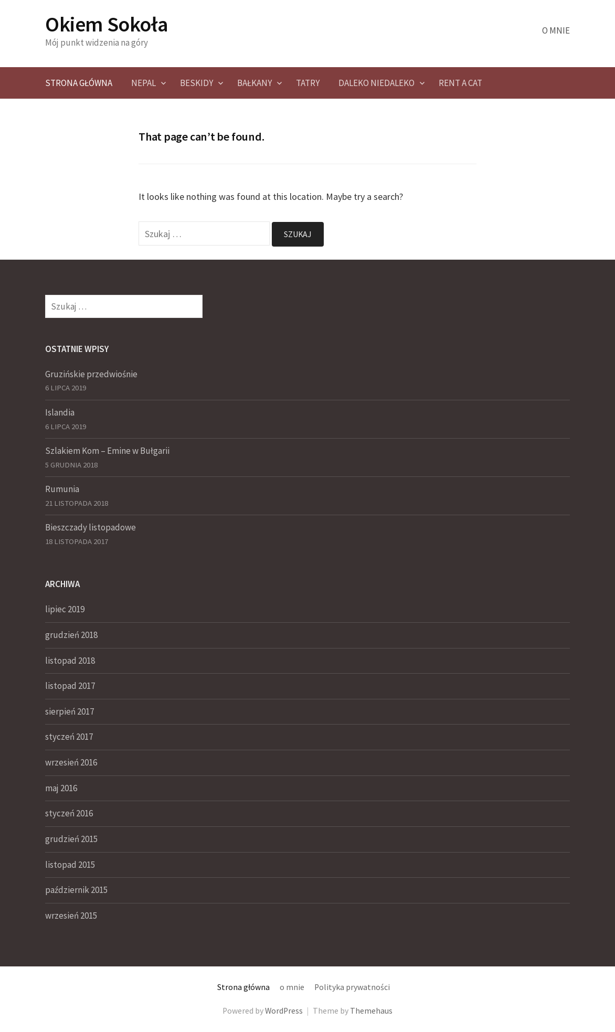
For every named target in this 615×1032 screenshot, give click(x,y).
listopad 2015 (70, 864)
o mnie (556, 30)
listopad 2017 (70, 685)
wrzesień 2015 (71, 915)
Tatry (308, 83)
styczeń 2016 (69, 813)
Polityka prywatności (352, 987)
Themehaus (371, 1011)
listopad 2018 (70, 660)
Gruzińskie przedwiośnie (91, 374)
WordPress (284, 1011)
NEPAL (143, 83)
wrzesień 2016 (71, 762)
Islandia (60, 412)
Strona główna (78, 83)
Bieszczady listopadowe (90, 527)
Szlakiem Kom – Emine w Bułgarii (107, 450)
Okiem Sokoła (106, 24)
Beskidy (196, 83)
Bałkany (254, 83)
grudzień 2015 (71, 839)
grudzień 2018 (71, 635)
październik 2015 (76, 890)
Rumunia (62, 489)
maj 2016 (61, 788)
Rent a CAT (460, 83)
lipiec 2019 (64, 609)
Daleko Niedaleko (376, 83)
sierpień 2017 (69, 711)
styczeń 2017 (69, 736)
